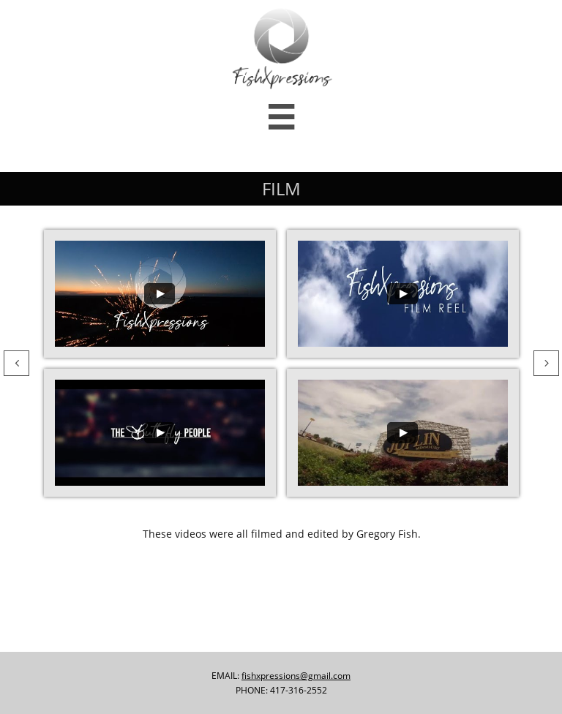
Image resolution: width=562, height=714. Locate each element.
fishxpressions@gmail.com (296, 675)
